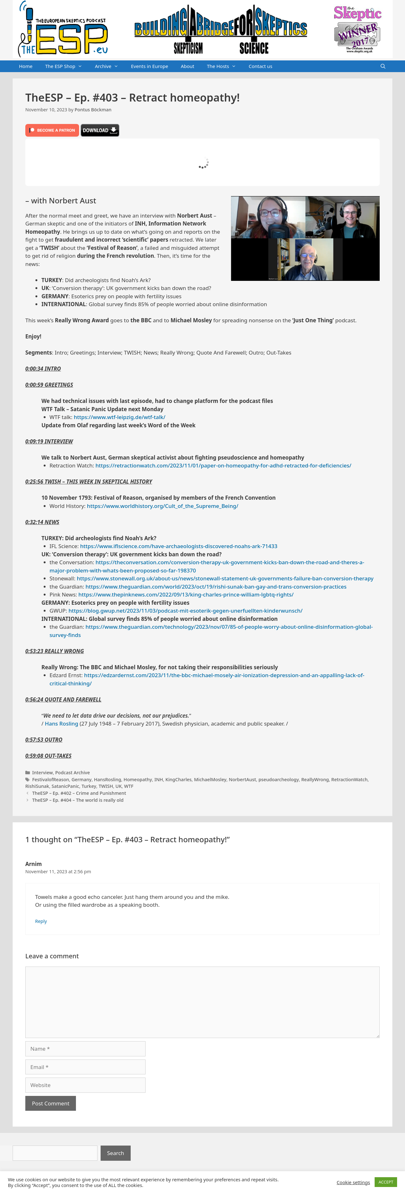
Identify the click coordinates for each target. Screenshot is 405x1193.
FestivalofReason (50, 779)
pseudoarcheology (279, 779)
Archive (110, 66)
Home (26, 66)
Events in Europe (149, 66)
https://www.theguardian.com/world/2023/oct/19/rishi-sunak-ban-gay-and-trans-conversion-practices (215, 586)
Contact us (260, 66)
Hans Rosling (61, 723)
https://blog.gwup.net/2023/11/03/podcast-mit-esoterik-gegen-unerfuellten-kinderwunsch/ (185, 610)
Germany (82, 779)
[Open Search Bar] (383, 66)
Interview (42, 773)
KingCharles (178, 779)
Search (115, 1153)
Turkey (89, 786)
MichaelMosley (210, 779)
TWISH (106, 786)
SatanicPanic (65, 786)
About (187, 66)
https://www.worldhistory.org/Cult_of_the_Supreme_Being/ (162, 506)
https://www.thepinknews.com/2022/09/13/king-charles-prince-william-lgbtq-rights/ (186, 594)
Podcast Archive (72, 773)
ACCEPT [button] (385, 1182)
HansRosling (107, 779)
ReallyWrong (315, 779)
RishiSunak (37, 786)
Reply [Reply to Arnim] (41, 921)
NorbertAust (242, 779)
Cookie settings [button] (353, 1182)
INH (158, 779)
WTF (128, 786)
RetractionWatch (349, 779)
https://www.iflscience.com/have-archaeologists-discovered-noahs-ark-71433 (178, 546)
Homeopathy (138, 779)
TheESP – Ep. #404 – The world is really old (78, 800)
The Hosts (224, 66)
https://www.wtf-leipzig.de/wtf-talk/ (119, 417)
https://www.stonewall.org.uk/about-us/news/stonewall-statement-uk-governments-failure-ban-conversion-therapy (225, 578)
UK (118, 786)
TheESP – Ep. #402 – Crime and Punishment (79, 793)
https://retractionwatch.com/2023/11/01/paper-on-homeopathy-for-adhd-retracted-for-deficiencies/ (224, 465)
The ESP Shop (67, 66)
